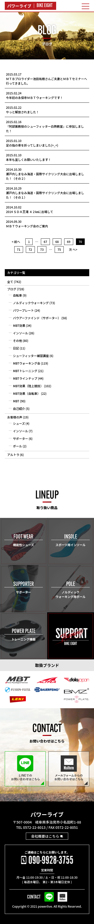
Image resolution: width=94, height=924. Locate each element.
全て (10, 281)
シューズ (19, 423)
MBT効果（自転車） (26, 393)
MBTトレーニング (25, 371)
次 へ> (73, 249)
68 (57, 241)
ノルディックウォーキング (31, 303)
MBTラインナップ (25, 378)
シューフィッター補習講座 (31, 355)
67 (45, 241)
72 (30, 249)
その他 (17, 340)
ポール (17, 446)
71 (19, 249)
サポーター (20, 438)
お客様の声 (14, 417)
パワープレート (23, 310)
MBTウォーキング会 (26, 363)
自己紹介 (19, 408)
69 (68, 241)
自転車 (17, 295)
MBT (16, 401)
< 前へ (16, 241)
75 (59, 249)
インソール (20, 333)
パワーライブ (46, 814)
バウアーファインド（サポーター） (37, 318)
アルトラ (13, 454)
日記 (16, 348)
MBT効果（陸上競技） (28, 386)
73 (42, 249)
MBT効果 (19, 325)
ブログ (11, 289)
